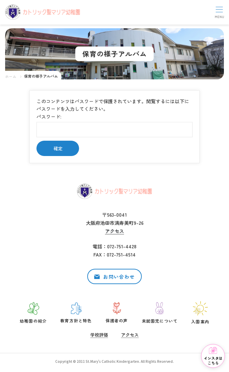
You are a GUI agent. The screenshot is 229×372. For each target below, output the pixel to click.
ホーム (10, 76)
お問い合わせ (119, 276)
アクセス (114, 231)
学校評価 (99, 334)
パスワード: (114, 125)
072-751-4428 (121, 246)
